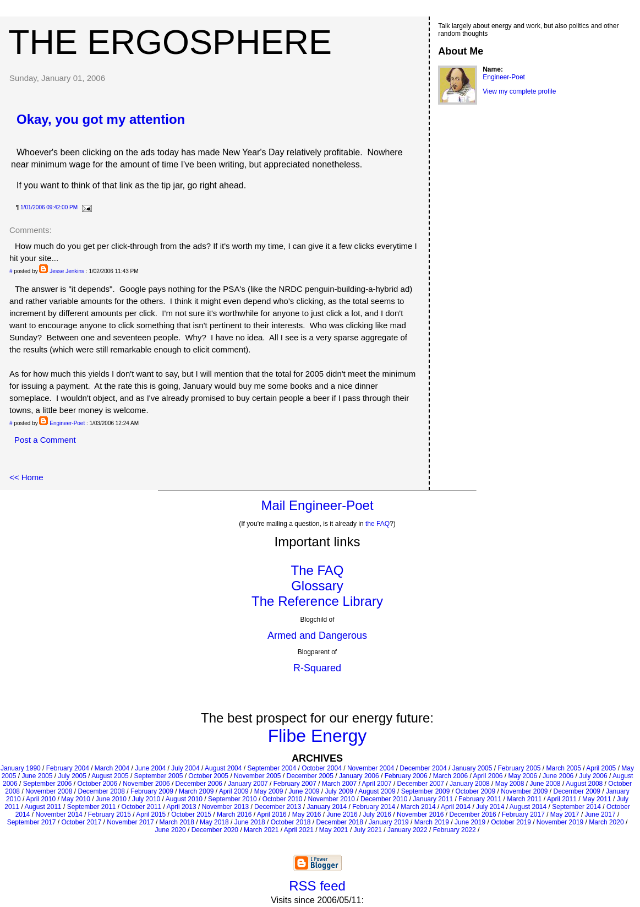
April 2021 (299, 830)
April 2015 (151, 814)
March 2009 (196, 791)
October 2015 (191, 814)
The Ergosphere (170, 42)
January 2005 (472, 768)
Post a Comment (45, 439)
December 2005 (309, 776)
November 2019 (560, 822)
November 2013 (225, 807)
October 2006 (97, 783)
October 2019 (511, 822)
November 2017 (130, 822)
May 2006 (522, 776)
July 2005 (72, 776)
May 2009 (268, 791)
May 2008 (509, 783)
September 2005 (158, 776)
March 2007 (339, 783)
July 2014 (490, 807)
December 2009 (577, 791)
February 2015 (109, 814)
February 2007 (294, 783)
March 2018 (177, 822)
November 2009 (524, 791)
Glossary (317, 585)
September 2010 (232, 799)
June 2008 (544, 783)
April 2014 (456, 807)
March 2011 (524, 799)
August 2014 (528, 807)
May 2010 (75, 799)
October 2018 (291, 822)
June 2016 (342, 814)
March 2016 (234, 814)
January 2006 (359, 776)
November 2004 (370, 768)
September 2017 (31, 822)
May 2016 (306, 814)
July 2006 (593, 776)
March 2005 (563, 768)
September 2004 (271, 768)
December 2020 (215, 830)
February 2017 (523, 814)
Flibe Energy (317, 736)
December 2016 (472, 814)
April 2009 (234, 791)
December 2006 (199, 783)
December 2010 (383, 799)
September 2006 (47, 783)
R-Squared (317, 668)
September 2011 (91, 807)
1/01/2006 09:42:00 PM (49, 207)
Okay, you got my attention (101, 119)
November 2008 (48, 791)
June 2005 (36, 776)
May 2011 (596, 799)
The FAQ (317, 570)
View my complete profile (519, 91)
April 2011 (562, 799)
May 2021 (333, 830)
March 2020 (606, 822)
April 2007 (377, 783)
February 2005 (518, 768)
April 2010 (41, 799)
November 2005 (257, 776)
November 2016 (420, 814)
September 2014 (576, 807)
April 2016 (272, 814)
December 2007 (420, 783)
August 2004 (223, 768)
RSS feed (317, 885)
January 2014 (327, 807)
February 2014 (373, 807)
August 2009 (376, 791)
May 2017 (564, 814)
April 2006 (487, 776)
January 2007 (248, 783)
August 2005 (109, 776)
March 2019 (431, 822)
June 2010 (111, 799)
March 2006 (450, 776)
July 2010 (146, 799)
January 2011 (433, 799)
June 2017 (600, 814)
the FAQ (377, 524)
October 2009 (475, 791)
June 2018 (249, 822)
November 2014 (58, 814)
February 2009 (151, 791)
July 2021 (368, 830)
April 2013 (181, 807)
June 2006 (558, 776)
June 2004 (150, 768)
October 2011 (142, 807)
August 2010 (184, 799)
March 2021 (261, 830)
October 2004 (322, 768)
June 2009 (303, 791)
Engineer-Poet (67, 423)
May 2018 (214, 822)
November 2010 (331, 799)
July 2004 (185, 768)
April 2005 (601, 768)
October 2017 (81, 822)
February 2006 (406, 776)
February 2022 (454, 830)
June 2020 (170, 830)
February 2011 (479, 799)
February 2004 (67, 768)
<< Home (26, 477)
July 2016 (377, 814)
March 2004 (112, 768)
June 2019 (470, 822)
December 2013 (277, 807)
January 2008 (470, 783)
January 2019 (389, 822)
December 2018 (339, 822)
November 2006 (146, 783)
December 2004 (423, 768)
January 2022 (407, 830)
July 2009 (339, 791)
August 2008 (584, 783)
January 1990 (21, 768)
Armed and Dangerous (317, 635)
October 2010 (282, 799)
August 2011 (42, 807)
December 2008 (101, 791)
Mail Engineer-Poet (317, 505)
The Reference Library (317, 601)
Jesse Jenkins (67, 271)
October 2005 (208, 776)
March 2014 (418, 807)
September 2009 (425, 791)
